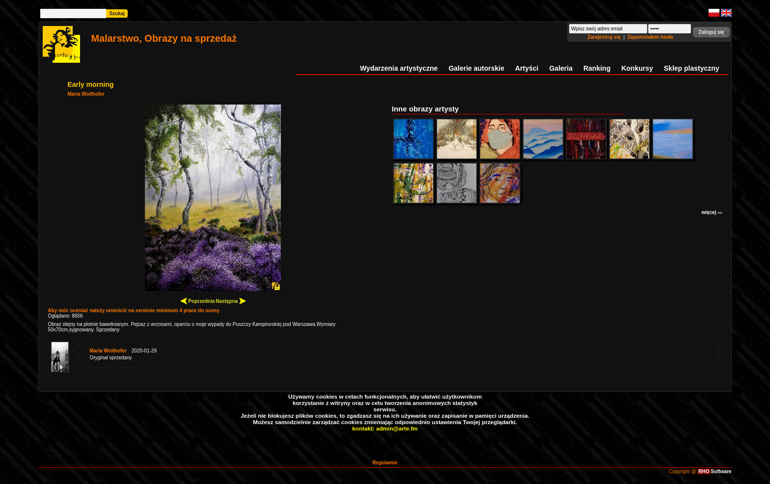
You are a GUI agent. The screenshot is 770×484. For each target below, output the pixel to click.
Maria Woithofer (85, 94)
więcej (711, 212)
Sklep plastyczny (691, 68)
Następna (231, 300)
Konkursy (637, 68)
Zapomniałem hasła (650, 37)
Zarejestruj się (604, 37)
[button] (711, 32)
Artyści (526, 68)
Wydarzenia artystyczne (399, 68)
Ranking (596, 68)
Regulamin (384, 462)
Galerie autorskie (476, 68)
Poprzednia (197, 300)
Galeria (560, 68)
